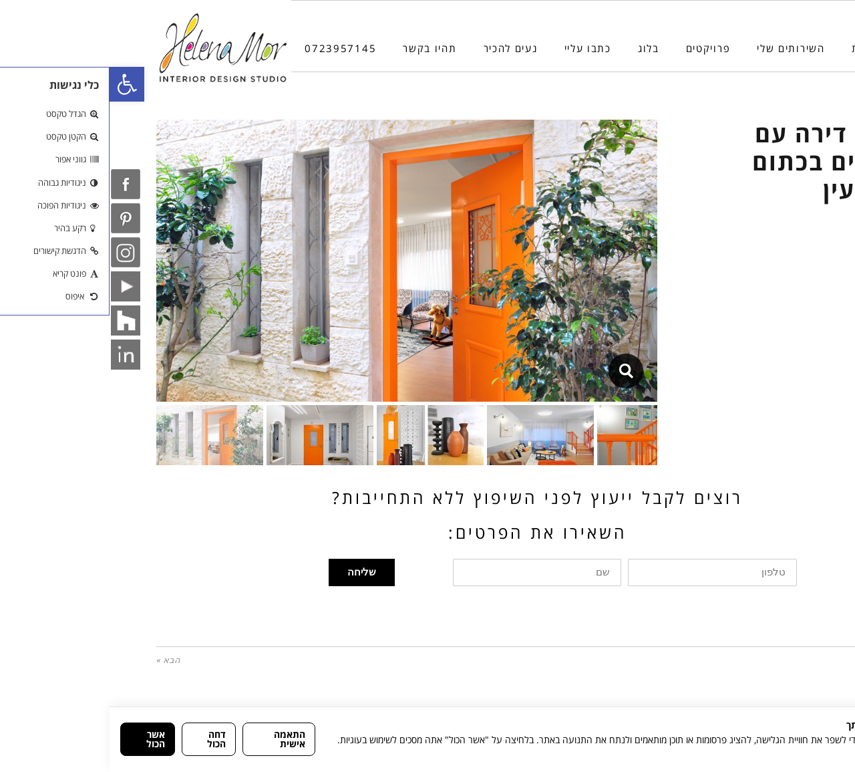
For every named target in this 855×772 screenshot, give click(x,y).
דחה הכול (107, 739)
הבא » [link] (58, 660)
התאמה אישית (180, 739)
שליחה (252, 572)
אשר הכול (46, 739)
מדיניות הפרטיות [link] (814, 753)
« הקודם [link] (792, 660)
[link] (17, 84)
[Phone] (818, 696)
